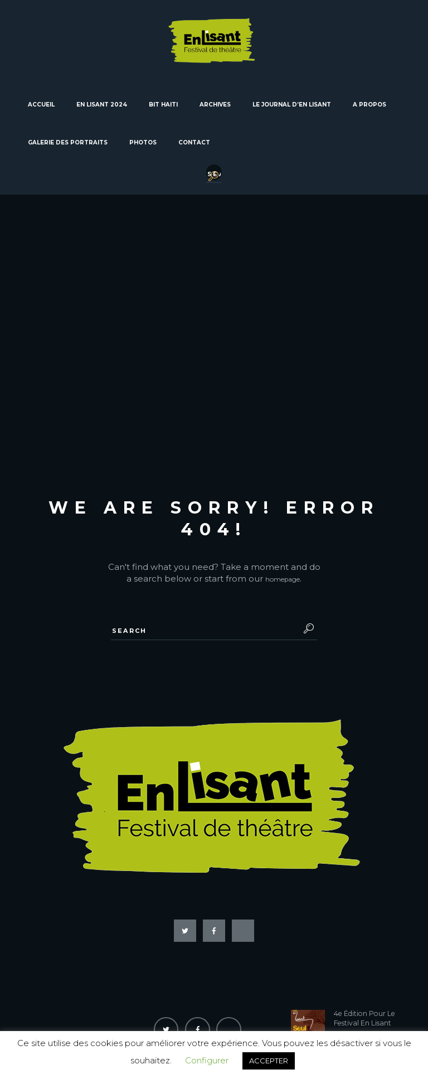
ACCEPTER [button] (268, 1060)
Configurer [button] (206, 1060)
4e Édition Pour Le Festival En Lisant (367, 987)
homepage (283, 544)
